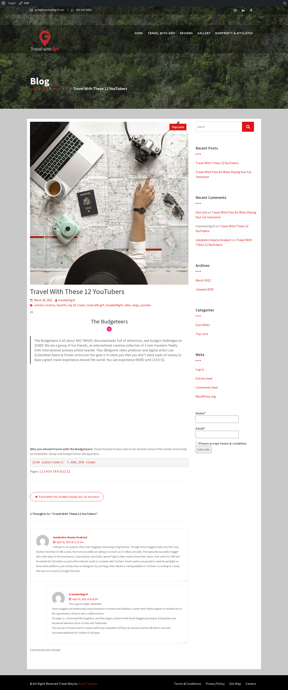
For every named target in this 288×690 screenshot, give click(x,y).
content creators (44, 305)
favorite (62, 305)
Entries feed (204, 378)
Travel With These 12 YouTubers (217, 163)
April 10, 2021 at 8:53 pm (83, 599)
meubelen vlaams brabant (70, 537)
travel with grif (95, 305)
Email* (217, 432)
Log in (200, 369)
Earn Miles (203, 325)
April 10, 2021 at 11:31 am (68, 542)
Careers (251, 684)
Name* (217, 417)
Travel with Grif (161, 22)
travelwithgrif (66, 300)
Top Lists (178, 127)
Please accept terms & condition (221, 443)
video (127, 305)
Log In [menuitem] (12, 3)
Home (139, 22)
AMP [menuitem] (24, 3)
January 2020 (204, 289)
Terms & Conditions (187, 684)
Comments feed (207, 387)
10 (60, 471)
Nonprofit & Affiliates (234, 22)
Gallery (204, 22)
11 (64, 471)
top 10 (72, 305)
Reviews (186, 22)
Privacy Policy (215, 684)
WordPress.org (206, 396)
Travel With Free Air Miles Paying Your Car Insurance (69, 497)
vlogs (135, 305)
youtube (145, 305)
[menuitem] (3, 3)
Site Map (235, 684)
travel (80, 305)
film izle (201, 212)
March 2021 (203, 280)
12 (68, 471)
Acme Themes (87, 684)
